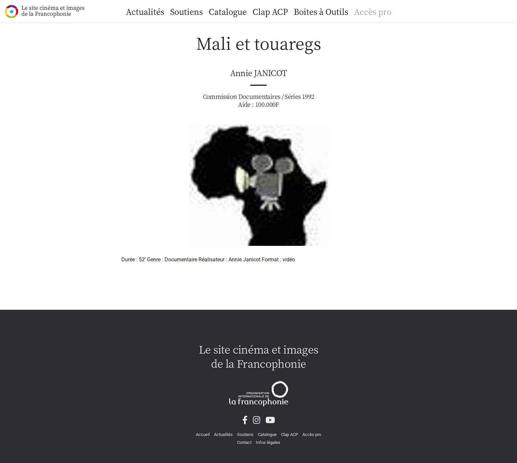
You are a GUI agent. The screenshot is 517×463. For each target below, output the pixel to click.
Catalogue (228, 11)
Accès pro (372, 11)
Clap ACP (270, 11)
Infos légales (268, 442)
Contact (244, 442)
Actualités (145, 11)
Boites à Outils (321, 11)
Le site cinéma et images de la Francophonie (45, 11)
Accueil (203, 434)
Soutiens (186, 11)
